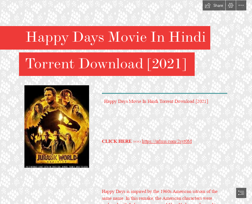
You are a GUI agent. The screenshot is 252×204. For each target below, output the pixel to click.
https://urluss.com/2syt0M (167, 141)
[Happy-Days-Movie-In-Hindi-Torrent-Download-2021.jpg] (56, 126)
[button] (214, 5)
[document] (126, 102)
